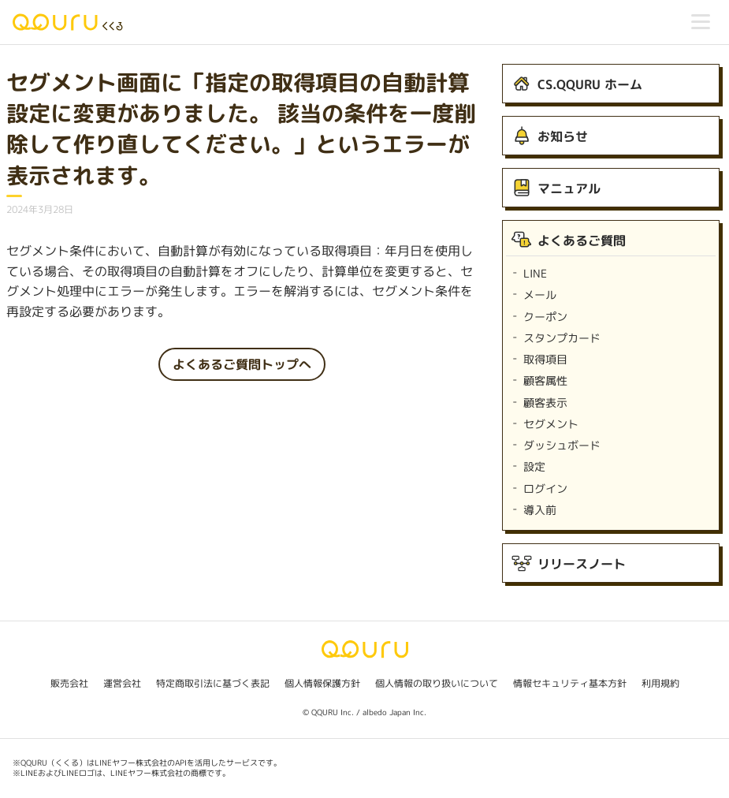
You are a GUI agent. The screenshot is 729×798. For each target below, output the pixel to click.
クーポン (545, 316)
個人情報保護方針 (322, 683)
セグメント (550, 423)
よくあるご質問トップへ (242, 364)
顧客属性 (545, 380)
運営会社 (122, 683)
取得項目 (545, 359)
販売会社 (69, 683)
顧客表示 (545, 402)
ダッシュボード (562, 445)
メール (539, 294)
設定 (534, 466)
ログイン (545, 488)
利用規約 (660, 683)
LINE (535, 273)
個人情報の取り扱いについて (436, 683)
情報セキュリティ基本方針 (570, 683)
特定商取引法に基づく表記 (213, 683)
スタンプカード (562, 337)
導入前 (539, 509)
